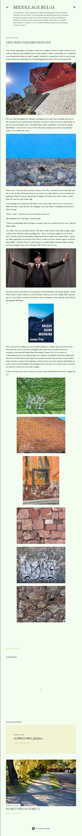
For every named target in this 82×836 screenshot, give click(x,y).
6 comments (16, 813)
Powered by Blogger (41, 828)
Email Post (15, 648)
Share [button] (8, 648)
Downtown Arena (28, 738)
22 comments (24, 743)
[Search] (74, 6)
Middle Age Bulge (34, 7)
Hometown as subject (23, 809)
